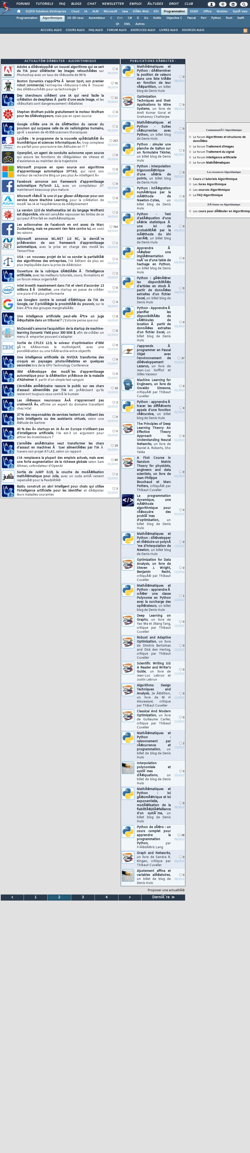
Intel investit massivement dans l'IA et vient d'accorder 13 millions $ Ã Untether (60, 290)
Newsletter (113, 4)
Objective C (174, 18)
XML (127, 24)
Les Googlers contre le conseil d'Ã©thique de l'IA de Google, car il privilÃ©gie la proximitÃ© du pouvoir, (60, 304)
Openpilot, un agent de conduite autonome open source (60, 157)
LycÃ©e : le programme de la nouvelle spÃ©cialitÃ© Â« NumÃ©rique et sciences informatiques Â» (60, 143)
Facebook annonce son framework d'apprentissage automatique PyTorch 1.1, (60, 186)
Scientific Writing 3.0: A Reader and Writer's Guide (154, 672)
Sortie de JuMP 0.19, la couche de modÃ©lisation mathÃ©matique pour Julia (60, 476)
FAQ (62, 4)
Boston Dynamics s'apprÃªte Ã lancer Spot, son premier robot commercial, (60, 86)
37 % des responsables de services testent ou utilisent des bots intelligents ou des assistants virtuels (60, 419)
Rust (229, 18)
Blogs (76, 4)
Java (125, 11)
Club (188, 4)
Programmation (174, 11)
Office (207, 11)
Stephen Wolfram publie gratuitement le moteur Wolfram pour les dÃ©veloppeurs (60, 114)
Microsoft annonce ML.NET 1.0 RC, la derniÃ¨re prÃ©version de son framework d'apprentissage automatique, (60, 245)
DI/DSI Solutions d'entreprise (46, 11)
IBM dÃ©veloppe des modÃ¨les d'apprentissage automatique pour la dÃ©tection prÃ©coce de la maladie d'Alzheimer (60, 376)
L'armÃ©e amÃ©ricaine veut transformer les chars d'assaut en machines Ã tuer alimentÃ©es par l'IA (60, 448)
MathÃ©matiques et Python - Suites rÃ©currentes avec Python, (154, 131)
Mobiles (222, 11)
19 (114, 388)
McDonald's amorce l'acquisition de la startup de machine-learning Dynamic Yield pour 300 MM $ (60, 333)
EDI (156, 11)
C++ (120, 18)
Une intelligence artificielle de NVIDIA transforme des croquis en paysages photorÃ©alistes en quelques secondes (60, 362)
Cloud (75, 11)
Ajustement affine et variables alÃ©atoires (154, 877)
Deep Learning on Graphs (154, 624)
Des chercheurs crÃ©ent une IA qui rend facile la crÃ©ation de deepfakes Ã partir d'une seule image (60, 100)
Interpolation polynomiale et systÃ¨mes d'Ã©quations (154, 773)
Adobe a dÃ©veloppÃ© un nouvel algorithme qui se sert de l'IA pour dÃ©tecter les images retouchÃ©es (60, 71)
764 (113, 227)
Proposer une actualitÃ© (166, 890)
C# (130, 18)
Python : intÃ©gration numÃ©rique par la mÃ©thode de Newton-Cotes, (154, 199)
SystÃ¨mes (240, 11)
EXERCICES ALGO (143, 30)
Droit (174, 4)
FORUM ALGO (117, 30)
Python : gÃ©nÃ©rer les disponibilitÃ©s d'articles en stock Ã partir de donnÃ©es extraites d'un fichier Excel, (154, 290)
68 (114, 460)
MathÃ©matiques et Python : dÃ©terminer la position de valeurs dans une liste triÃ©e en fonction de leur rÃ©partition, (154, 79)
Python (216, 18)
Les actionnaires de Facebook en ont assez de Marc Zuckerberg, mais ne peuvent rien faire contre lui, (60, 229)
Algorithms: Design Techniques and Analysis (154, 696)
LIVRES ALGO (168, 30)
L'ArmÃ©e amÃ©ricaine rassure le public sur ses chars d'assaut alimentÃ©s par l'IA (60, 390)
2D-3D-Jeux (75, 18)
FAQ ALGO (96, 30)
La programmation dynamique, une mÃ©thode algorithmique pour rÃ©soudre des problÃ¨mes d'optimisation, (154, 512)
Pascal (191, 18)
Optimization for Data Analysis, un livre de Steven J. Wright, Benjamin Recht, (154, 570)
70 (114, 83)
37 (181, 358)
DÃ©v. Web (141, 11)
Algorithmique (52, 18)
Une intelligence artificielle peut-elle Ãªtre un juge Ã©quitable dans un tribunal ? (60, 319)
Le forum (213, 146)
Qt (117, 24)
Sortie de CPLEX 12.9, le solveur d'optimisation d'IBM (60, 347)
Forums (23, 4)
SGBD (194, 11)
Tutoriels (44, 4)
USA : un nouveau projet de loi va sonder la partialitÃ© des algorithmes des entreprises (60, 261)
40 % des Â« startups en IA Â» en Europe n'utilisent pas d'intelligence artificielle (60, 433)
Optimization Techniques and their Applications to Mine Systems (154, 107)
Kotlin (157, 18)
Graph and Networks (154, 859)
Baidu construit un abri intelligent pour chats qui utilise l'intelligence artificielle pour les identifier (60, 491)
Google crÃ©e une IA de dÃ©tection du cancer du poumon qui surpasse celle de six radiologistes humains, (60, 129)
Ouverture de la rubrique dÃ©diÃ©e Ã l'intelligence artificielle (60, 276)
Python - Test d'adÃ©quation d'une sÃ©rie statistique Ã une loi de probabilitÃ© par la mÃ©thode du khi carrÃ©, (154, 228)
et (215, 179)
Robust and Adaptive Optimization (154, 648)
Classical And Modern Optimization (154, 720)
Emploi (135, 4)
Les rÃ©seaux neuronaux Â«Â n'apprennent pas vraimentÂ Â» (60, 405)
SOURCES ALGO (193, 30)
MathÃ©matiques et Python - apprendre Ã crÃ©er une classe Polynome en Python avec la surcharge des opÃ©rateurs (154, 598)
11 (114, 98)
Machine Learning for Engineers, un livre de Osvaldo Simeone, (154, 388)
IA (85, 11)
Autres (140, 24)
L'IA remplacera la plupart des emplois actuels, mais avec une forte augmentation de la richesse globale (60, 462)
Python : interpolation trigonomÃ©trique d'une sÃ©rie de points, (154, 175)
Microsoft (110, 11)
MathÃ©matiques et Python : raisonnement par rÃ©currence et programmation (154, 745)
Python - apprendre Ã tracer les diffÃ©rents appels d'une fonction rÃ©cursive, (154, 410)
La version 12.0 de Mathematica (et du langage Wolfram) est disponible (60, 215)
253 (113, 141)
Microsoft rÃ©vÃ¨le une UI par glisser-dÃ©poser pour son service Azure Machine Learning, (60, 200)
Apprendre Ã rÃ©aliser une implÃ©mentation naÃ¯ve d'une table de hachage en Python (154, 260)
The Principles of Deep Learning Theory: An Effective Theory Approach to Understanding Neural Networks (154, 438)
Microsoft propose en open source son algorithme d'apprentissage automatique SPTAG (60, 172)
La (208, 195)
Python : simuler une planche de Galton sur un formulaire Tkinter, (154, 153)
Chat (92, 4)
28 (181, 835)
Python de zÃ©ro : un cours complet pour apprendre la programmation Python (154, 837)
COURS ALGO (75, 30)
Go (146, 18)
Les (209, 184)
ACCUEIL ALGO (51, 30)
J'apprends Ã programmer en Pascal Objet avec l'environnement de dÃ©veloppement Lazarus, (154, 360)
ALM (95, 11)
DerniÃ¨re (163, 897)
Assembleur (97, 18)
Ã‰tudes (155, 4)
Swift (240, 18)
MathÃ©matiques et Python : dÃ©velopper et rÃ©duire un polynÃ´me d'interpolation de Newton (154, 544)
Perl (203, 18)
